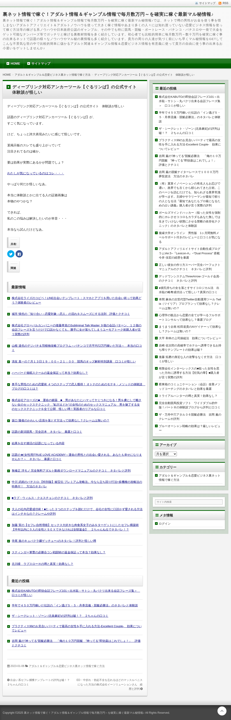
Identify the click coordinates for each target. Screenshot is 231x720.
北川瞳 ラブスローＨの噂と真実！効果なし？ (42, 564)
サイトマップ (40, 63)
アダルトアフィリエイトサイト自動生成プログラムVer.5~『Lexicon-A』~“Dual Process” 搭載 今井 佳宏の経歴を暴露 (191, 253)
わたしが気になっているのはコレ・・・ (35, 173)
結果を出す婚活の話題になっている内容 (38, 443)
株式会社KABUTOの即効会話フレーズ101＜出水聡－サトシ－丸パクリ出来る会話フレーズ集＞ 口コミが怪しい (189, 101)
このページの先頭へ (221, 710)
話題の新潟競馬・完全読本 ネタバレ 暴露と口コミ (47, 431)
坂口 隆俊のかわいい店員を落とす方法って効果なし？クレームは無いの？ (60, 420)
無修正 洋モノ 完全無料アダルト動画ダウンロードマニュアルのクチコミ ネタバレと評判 (71, 470)
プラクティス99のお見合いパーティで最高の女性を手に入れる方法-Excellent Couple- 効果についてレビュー (190, 144)
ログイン (165, 523)
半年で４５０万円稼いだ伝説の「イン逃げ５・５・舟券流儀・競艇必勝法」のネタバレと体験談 (75, 605)
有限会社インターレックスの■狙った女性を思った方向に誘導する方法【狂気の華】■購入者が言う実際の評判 (189, 373)
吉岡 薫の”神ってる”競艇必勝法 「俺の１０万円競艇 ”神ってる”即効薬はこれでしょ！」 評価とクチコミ (190, 160)
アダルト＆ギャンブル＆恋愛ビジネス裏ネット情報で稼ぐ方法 (67, 666)
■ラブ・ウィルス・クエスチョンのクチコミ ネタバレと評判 (52, 498)
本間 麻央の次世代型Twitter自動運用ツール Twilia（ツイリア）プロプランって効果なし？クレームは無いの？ (190, 304)
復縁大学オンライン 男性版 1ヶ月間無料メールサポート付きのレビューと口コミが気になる (189, 237)
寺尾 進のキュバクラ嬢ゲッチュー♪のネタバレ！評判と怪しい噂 (54, 540)
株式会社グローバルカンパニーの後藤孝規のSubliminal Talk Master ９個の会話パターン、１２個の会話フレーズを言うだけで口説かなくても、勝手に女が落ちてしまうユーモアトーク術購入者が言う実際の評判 (76, 330)
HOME (15, 63)
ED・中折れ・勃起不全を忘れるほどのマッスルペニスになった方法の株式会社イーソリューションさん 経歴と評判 (109, 684)
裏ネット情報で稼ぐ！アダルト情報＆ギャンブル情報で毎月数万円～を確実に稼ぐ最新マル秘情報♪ (108, 14)
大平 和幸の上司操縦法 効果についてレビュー (190, 338)
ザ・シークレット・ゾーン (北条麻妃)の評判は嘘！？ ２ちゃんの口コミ (60, 615)
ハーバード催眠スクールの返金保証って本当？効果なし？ (50, 372)
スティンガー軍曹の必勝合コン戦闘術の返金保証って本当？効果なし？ (59, 552)
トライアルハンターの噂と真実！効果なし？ (188, 395)
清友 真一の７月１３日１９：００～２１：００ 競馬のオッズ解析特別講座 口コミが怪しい (74, 361)
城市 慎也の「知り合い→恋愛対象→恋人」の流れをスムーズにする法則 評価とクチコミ (71, 314)
